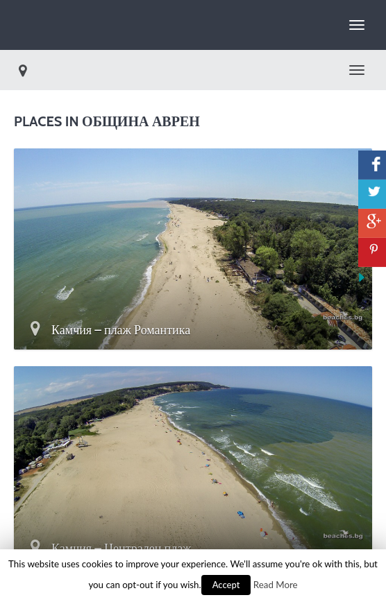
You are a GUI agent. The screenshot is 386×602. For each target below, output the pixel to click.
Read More (275, 584)
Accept (226, 584)
